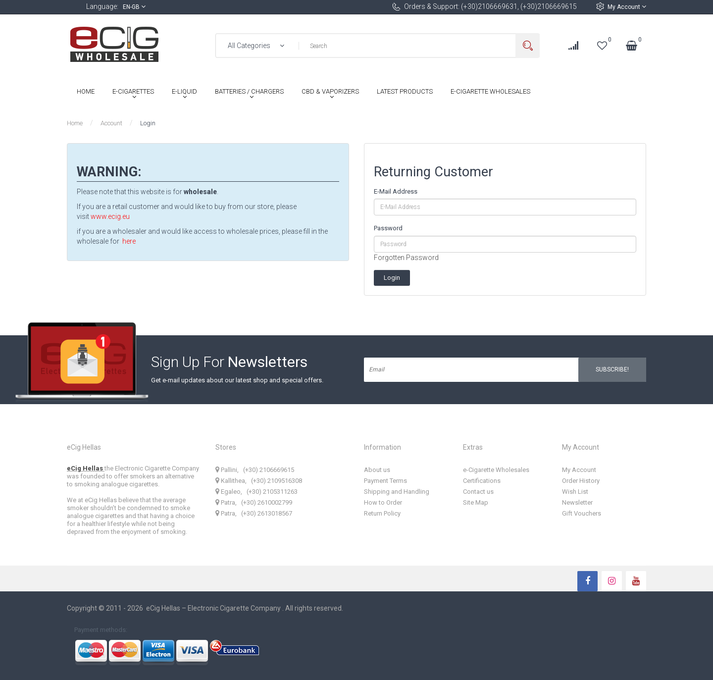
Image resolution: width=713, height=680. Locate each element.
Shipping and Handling (396, 491)
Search (527, 46)
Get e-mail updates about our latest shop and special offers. (237, 380)
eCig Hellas (85, 468)
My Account (627, 6)
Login (147, 123)
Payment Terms (385, 480)
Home (75, 123)
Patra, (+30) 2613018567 (253, 513)
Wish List (575, 491)
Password (388, 228)
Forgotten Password (406, 258)
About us (377, 469)
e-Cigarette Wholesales (496, 469)
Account (111, 123)
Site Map (475, 502)
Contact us (478, 491)
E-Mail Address (395, 191)
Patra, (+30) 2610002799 (253, 502)
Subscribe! (612, 369)
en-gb (134, 6)
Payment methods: (100, 629)
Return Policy (382, 513)
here (129, 241)
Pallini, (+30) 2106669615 (254, 469)
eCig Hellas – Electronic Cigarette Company (214, 608)
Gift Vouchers (581, 513)
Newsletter (577, 502)
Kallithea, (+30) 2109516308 (258, 480)
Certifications (482, 480)
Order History (581, 480)
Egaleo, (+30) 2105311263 (256, 491)
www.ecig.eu (110, 216)
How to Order (383, 502)
